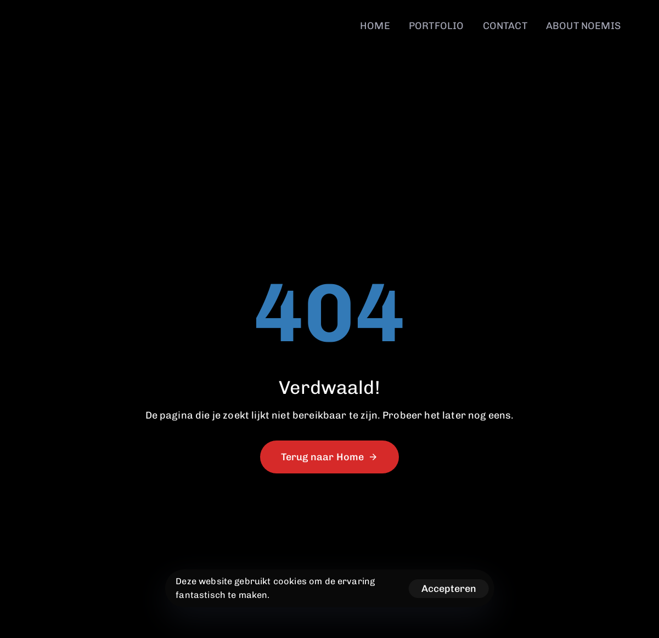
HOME (375, 26)
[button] (643, 19)
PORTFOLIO (436, 26)
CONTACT (505, 26)
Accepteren (448, 589)
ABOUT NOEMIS (583, 26)
